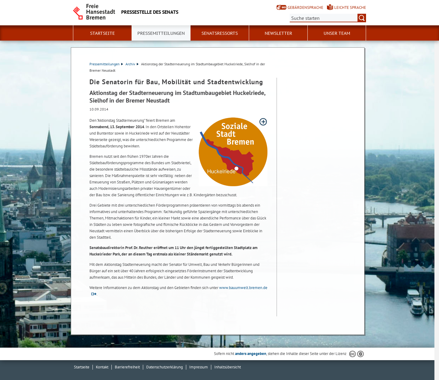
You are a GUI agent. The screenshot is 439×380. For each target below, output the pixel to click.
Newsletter (278, 33)
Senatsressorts (219, 33)
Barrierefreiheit (127, 367)
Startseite (102, 33)
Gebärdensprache (305, 7)
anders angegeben (250, 353)
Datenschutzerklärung (164, 367)
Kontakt (102, 367)
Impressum (198, 367)
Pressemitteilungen (106, 64)
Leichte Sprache (350, 7)
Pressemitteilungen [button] (161, 33)
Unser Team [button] (337, 33)
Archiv (132, 64)
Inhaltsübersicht (227, 367)
